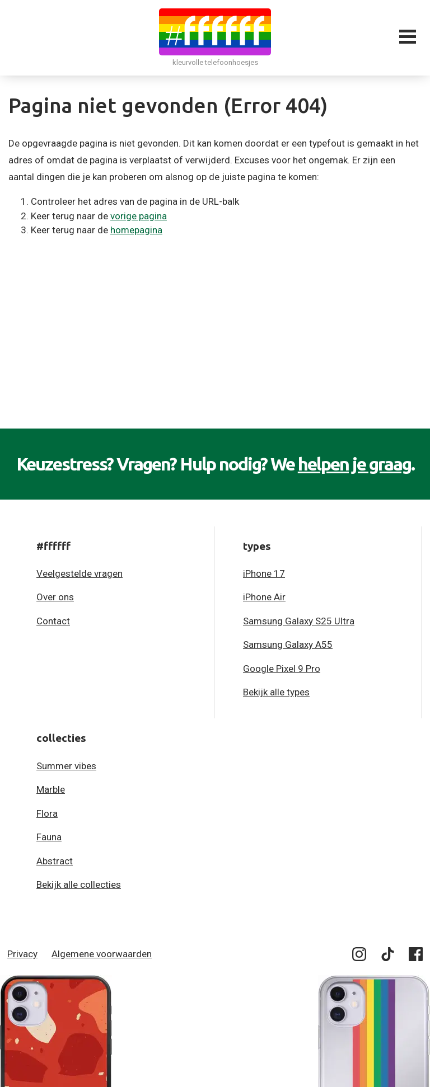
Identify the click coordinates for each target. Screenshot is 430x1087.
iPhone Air (264, 597)
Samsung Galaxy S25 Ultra (298, 621)
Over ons (55, 597)
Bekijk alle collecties (78, 884)
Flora (47, 813)
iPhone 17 (264, 573)
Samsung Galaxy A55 (288, 644)
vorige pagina (138, 216)
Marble (50, 789)
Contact (53, 621)
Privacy (22, 953)
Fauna (49, 837)
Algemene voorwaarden (102, 953)
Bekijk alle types (276, 692)
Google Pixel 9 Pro (281, 668)
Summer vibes (66, 765)
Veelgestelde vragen (79, 573)
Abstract (54, 861)
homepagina (136, 230)
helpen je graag (354, 464)
